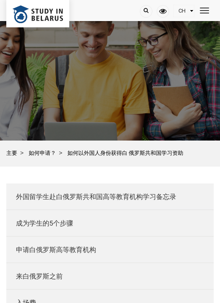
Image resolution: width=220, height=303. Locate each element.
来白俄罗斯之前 (39, 276)
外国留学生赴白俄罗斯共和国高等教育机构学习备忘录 (96, 197)
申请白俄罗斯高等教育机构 (56, 250)
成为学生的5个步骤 (44, 223)
